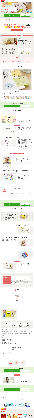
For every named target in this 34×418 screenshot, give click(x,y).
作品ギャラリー (5, 61)
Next (31, 97)
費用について (28, 61)
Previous (2, 97)
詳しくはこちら (17, 29)
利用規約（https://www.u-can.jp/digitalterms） (6, 342)
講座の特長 (13, 61)
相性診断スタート (24, 381)
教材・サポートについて (21, 61)
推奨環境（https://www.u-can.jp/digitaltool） (6, 341)
